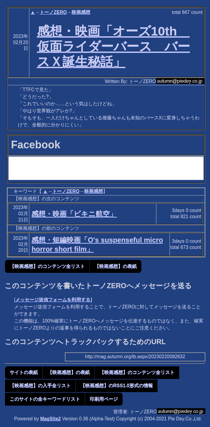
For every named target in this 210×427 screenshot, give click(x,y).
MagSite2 (50, 418)
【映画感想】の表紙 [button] (115, 266)
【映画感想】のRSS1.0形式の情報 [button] (116, 385)
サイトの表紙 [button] (24, 372)
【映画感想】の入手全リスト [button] (40, 385)
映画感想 (81, 12)
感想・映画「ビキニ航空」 (74, 214)
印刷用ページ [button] (104, 399)
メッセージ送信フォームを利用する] (53, 299)
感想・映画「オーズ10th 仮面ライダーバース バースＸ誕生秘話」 (113, 46)
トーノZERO (53, 12)
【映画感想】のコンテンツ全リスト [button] (47, 266)
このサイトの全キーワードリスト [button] (45, 399)
